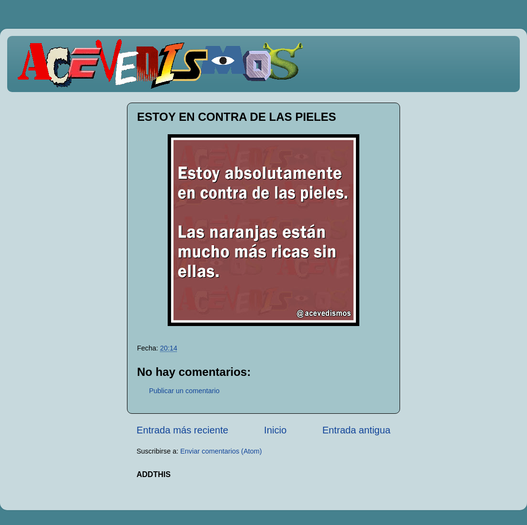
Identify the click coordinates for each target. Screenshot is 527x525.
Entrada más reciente (183, 430)
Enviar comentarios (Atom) (221, 451)
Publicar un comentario (184, 391)
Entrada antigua (356, 430)
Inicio (275, 430)
